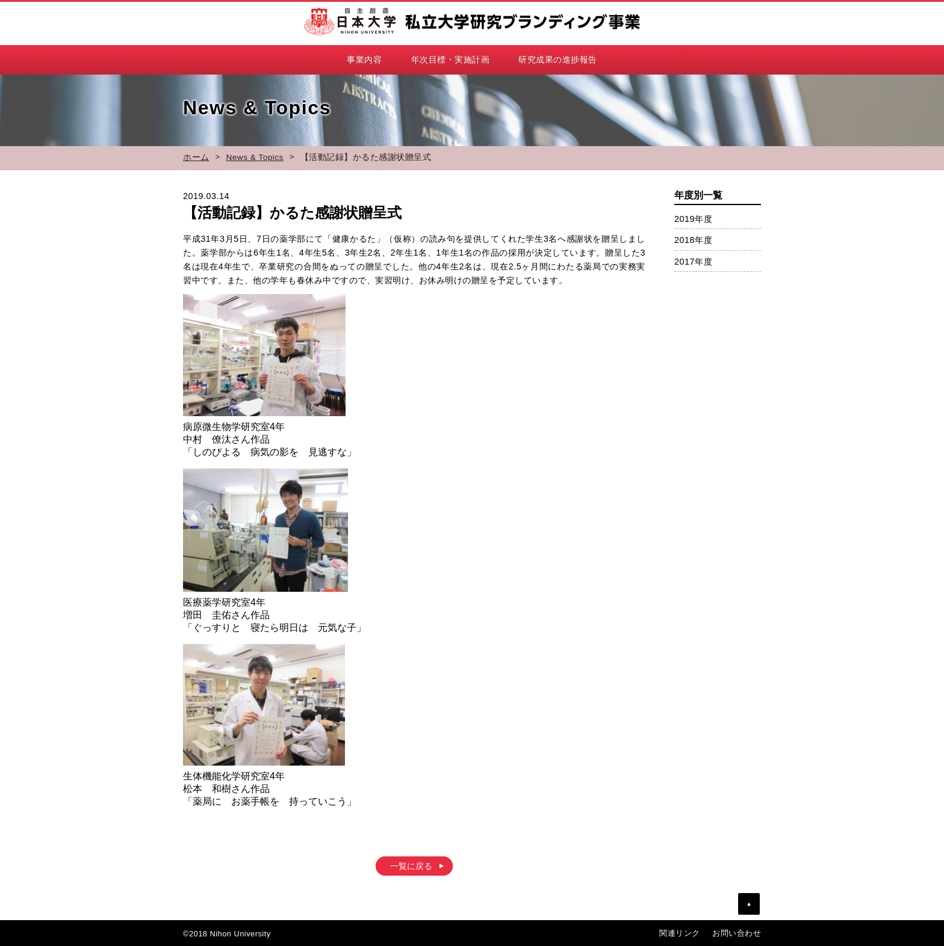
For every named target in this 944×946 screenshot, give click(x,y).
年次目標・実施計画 (450, 59)
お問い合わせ (736, 933)
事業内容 (364, 59)
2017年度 (693, 261)
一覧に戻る (411, 866)
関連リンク (679, 933)
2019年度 (693, 219)
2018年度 (693, 240)
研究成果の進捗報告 (557, 59)
